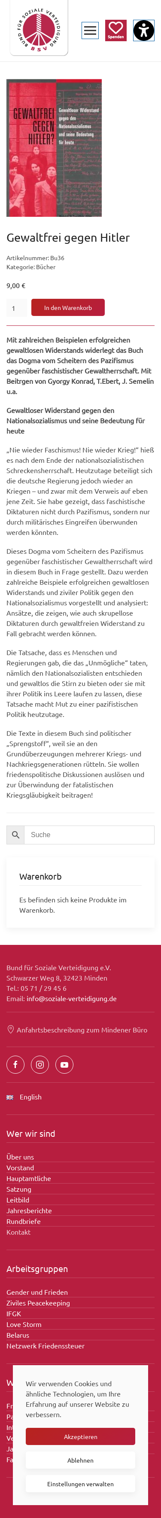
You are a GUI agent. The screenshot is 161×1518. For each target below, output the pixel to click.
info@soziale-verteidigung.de (72, 998)
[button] (90, 30)
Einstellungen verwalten (80, 1484)
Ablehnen (80, 1460)
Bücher (45, 266)
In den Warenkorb (68, 307)
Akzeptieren (80, 1436)
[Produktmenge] (16, 308)
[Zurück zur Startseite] (38, 30)
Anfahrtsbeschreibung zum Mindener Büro (76, 1029)
